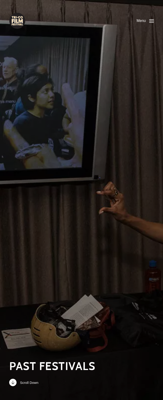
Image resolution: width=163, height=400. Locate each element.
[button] (145, 20)
